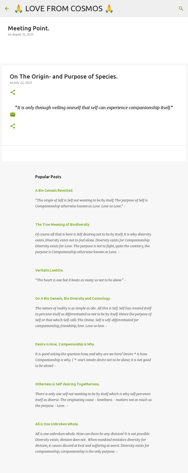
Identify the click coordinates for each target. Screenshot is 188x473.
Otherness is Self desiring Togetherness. (67, 384)
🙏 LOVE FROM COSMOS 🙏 (64, 8)
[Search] (181, 8)
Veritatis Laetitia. (49, 270)
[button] (13, 92)
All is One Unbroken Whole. (57, 424)
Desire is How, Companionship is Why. (65, 344)
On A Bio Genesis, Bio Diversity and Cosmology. (73, 298)
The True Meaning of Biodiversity (62, 224)
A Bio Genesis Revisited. (54, 190)
